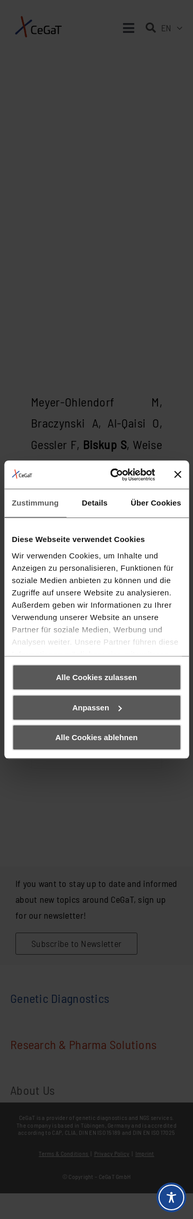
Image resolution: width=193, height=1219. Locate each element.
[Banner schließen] (177, 474)
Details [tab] (95, 502)
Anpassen (96, 707)
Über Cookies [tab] (156, 502)
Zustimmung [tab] (35, 502)
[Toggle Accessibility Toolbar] (171, 1197)
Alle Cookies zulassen (96, 677)
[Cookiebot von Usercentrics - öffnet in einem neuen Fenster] (115, 474)
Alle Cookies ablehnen (96, 737)
